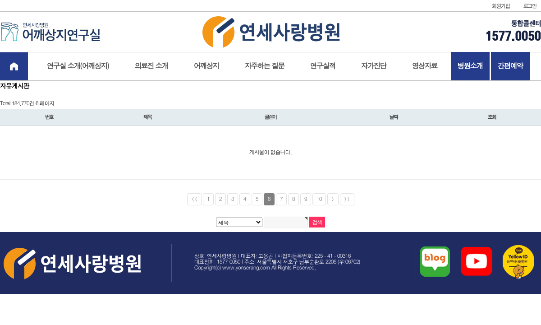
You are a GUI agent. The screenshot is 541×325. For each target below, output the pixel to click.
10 (319, 199)
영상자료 (424, 66)
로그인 (529, 6)
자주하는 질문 (264, 66)
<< (194, 199)
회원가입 (500, 6)
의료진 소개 (151, 66)
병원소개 (470, 66)
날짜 (394, 117)
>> (347, 199)
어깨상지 (206, 66)
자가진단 (373, 66)
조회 (492, 117)
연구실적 (322, 66)
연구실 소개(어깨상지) (78, 66)
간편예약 (510, 66)
